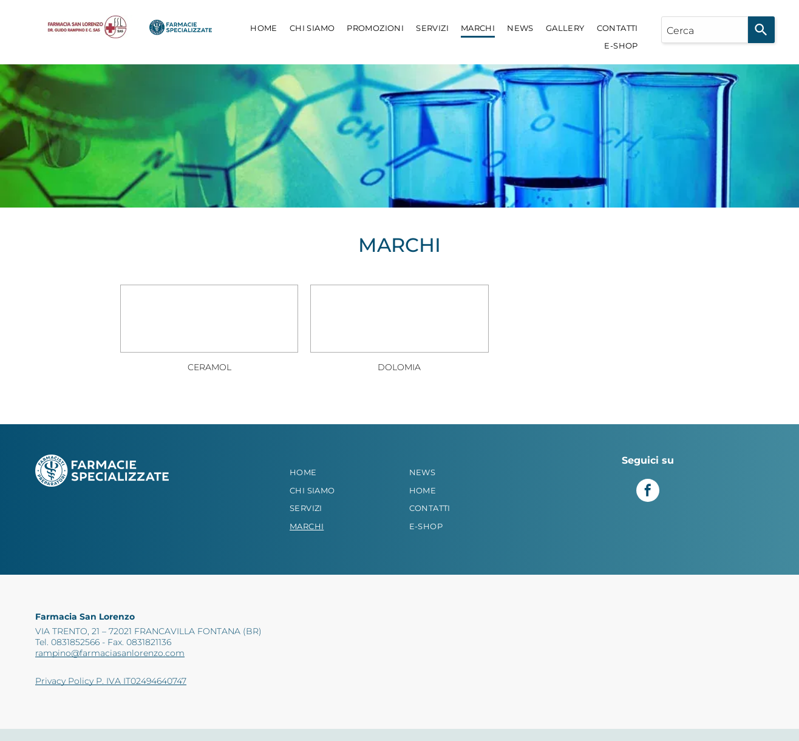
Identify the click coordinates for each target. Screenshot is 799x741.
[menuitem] (264, 28)
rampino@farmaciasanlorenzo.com (110, 653)
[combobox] (704, 29)
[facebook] (647, 492)
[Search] (761, 29)
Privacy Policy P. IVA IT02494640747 (110, 680)
